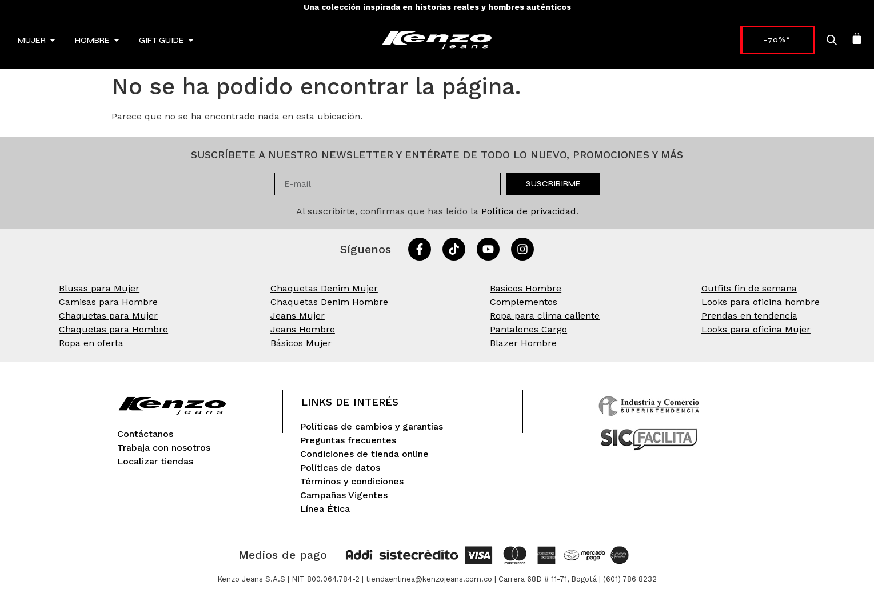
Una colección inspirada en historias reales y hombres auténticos (437, 6)
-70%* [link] (753, 40)
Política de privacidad (528, 211)
